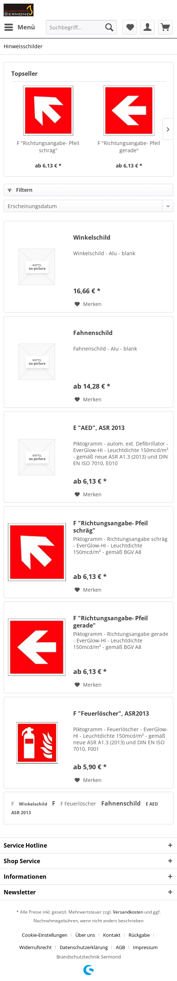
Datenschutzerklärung (84, 947)
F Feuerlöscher (79, 803)
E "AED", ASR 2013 (99, 428)
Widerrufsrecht (35, 947)
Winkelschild (91, 237)
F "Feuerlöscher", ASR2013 (111, 713)
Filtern (20, 189)
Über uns (85, 935)
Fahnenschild (93, 333)
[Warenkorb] (165, 27)
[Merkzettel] (129, 27)
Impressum (145, 947)
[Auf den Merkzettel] (88, 304)
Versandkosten (128, 912)
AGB (120, 947)
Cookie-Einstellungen (44, 935)
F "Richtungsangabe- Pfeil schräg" (48, 147)
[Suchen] (109, 27)
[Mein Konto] (147, 27)
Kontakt (112, 935)
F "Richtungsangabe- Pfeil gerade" (129, 147)
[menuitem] (19, 27)
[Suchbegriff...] (81, 27)
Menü (19, 26)
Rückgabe (139, 935)
